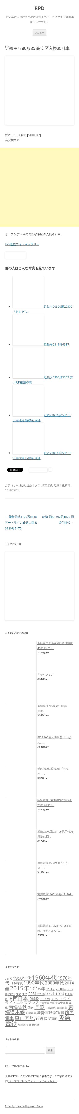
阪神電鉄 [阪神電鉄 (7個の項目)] (23, 1025)
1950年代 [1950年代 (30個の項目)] (22, 978)
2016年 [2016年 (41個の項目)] (38, 988)
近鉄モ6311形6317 (56, 344)
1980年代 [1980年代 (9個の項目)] (16, 983)
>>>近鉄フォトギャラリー (22, 244)
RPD (39, 8)
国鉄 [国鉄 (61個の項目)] (39, 1006)
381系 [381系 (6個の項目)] (8, 978)
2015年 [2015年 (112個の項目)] (19, 988)
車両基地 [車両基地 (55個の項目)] (25, 1017)
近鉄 (29, 485)
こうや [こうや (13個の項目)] (45, 999)
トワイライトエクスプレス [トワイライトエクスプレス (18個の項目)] (38, 1000)
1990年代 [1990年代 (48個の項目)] (34, 982)
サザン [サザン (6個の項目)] (55, 999)
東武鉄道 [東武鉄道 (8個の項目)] (62, 1008)
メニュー (39, 32)
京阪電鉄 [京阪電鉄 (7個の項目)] (60, 1003)
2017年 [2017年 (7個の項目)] (50, 989)
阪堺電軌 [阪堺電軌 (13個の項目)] (51, 1018)
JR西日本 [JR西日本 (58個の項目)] (18, 998)
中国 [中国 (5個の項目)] (52, 1003)
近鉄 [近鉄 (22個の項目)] (39, 1018)
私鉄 (22, 485)
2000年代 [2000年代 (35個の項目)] (54, 983)
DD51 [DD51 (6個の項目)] (11, 994)
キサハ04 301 (45, 674)
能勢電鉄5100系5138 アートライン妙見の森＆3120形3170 (21, 522)
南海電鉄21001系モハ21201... (55, 894)
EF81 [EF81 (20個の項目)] (32, 993)
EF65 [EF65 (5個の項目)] (18, 994)
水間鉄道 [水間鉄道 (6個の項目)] (31, 1013)
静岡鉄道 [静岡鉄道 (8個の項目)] (34, 1025)
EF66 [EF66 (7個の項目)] (24, 994)
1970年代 (47, 485)
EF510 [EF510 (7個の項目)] (41, 994)
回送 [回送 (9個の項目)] (31, 1008)
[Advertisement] (39, 187)
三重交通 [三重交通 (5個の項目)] (44, 1003)
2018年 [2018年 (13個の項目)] (61, 989)
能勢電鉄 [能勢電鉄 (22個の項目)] (45, 1012)
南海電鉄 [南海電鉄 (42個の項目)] (18, 1007)
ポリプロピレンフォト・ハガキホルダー (32, 1081)
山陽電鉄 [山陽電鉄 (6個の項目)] (51, 1007)
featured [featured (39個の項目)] (54, 993)
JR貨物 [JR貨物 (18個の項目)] (34, 998)
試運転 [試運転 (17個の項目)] (59, 1012)
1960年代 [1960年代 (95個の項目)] (44, 977)
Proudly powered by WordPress (24, 1106)
